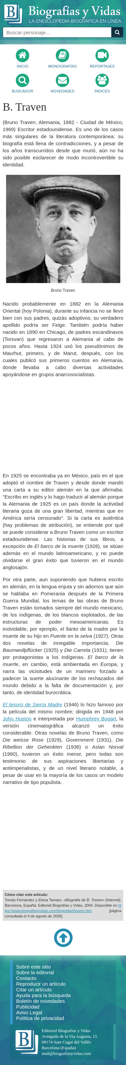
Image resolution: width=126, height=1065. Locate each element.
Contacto (26, 978)
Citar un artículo (34, 989)
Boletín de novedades (40, 1001)
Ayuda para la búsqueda (43, 995)
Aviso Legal (29, 1012)
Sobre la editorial (35, 972)
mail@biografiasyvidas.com (66, 1053)
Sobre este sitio (33, 967)
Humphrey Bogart (96, 718)
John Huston (17, 718)
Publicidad (27, 1007)
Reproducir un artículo (41, 984)
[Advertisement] (63, 425)
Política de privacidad (40, 1018)
